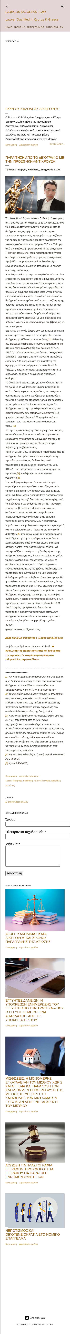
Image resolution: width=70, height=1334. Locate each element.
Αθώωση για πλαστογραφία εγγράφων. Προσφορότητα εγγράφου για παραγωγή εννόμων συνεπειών (29, 1171)
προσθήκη (56, 780)
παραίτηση (28, 780)
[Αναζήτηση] (63, 5)
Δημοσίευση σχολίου (28, 144)
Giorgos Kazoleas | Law (25, 12)
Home (8, 27)
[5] (18, 534)
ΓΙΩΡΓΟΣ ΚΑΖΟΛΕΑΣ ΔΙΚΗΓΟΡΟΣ (32, 109)
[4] (18, 477)
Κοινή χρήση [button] (11, 144)
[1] (49, 339)
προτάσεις (10, 785)
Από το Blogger (35, 1318)
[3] (18, 473)
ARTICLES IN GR (35, 27)
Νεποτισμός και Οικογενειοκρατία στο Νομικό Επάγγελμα (32, 1234)
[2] (14, 425)
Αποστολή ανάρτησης (29, 776)
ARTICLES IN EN (54, 27)
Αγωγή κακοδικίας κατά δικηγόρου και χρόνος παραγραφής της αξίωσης (28, 938)
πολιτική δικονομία (42, 780)
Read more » (57, 144)
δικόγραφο (17, 780)
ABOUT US (19, 27)
